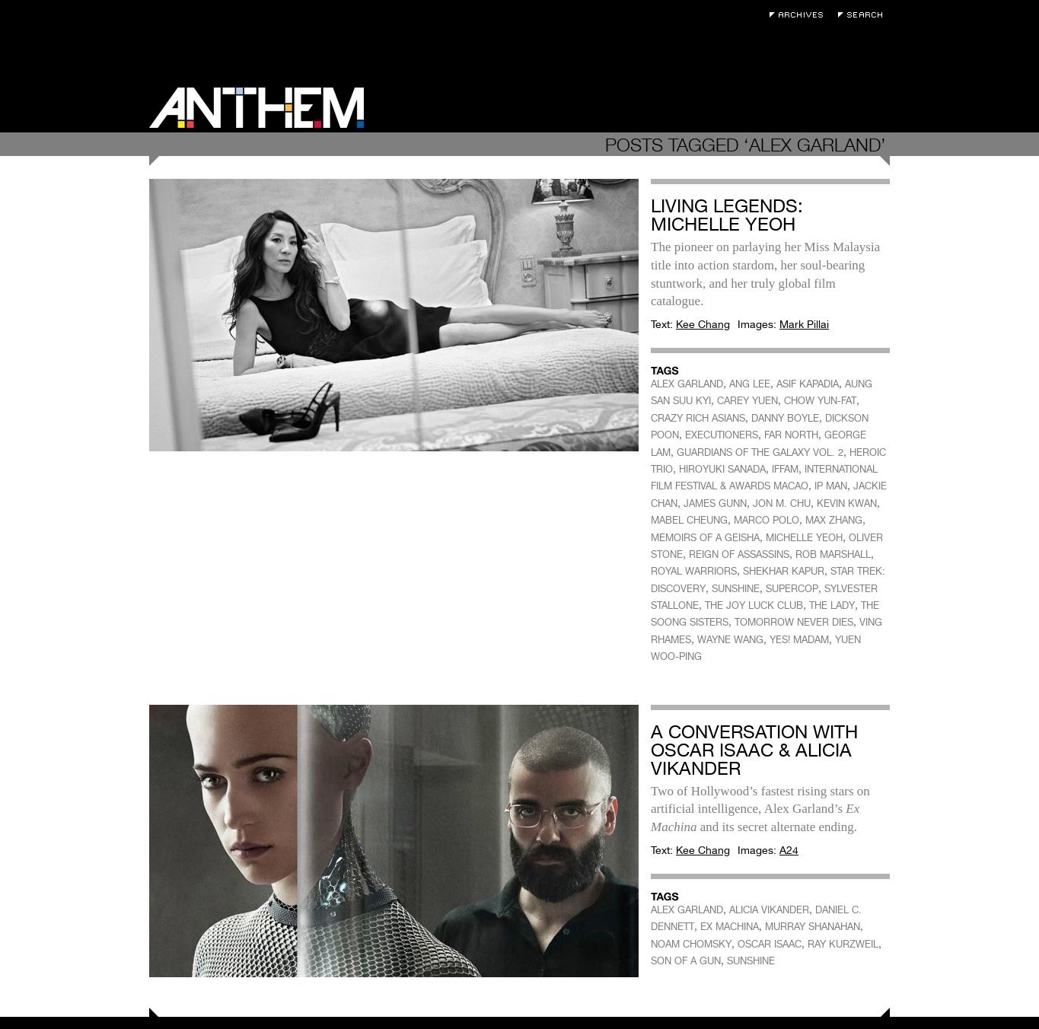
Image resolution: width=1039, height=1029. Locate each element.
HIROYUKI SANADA (722, 469)
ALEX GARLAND (687, 384)
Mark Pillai (804, 324)
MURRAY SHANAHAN (812, 926)
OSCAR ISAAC (770, 944)
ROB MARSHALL (833, 554)
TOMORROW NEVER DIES (794, 622)
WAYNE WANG (730, 639)
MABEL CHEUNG (689, 520)
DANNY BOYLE (785, 418)
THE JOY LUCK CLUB (754, 605)
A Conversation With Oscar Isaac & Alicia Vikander (754, 750)
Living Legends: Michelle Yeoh (727, 215)
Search (864, 15)
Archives (800, 15)
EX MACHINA (729, 926)
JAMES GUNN (715, 503)
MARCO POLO (766, 520)
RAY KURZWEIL (843, 944)
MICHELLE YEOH (804, 537)
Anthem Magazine (256, 108)
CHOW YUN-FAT (820, 400)
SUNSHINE (736, 588)
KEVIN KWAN (847, 503)
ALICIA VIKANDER (769, 910)
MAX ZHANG (833, 520)
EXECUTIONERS (721, 435)
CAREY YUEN (747, 400)
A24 (788, 850)
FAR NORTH (791, 435)
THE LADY (832, 605)
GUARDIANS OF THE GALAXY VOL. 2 (760, 452)
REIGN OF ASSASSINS (739, 554)
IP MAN (830, 486)
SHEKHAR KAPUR (783, 571)
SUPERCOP (792, 588)
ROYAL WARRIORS (694, 571)
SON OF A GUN (686, 961)
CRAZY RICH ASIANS (698, 418)
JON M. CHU (782, 503)
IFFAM (785, 469)
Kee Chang (703, 324)
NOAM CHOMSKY (691, 944)
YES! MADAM (799, 639)
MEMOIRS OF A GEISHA (705, 537)
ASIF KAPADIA (807, 384)
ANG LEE (749, 384)
